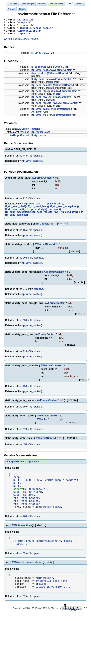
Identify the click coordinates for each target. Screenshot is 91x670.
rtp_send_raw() (69, 215)
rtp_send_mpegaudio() (18, 215)
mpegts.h (24, 23)
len (51, 85)
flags (68, 559)
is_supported (38, 70)
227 (25, 202)
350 (25, 326)
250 (25, 393)
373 (25, 437)
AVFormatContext (62, 73)
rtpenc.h (24, 37)
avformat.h (25, 20)
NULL (16, 494)
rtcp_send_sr (38, 76)
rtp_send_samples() (16, 218)
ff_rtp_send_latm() (38, 210)
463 (25, 533)
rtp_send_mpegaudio (43, 94)
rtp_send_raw (39, 100)
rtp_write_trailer (40, 118)
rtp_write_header (41, 73)
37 (24, 619)
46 (24, 234)
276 (25, 294)
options (35, 132)
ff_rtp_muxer (38, 138)
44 (24, 159)
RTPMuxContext (34, 501)
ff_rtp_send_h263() (16, 210)
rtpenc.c (37, 159)
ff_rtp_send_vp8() (15, 212)
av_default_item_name (51, 602)
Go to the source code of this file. (21, 42)
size (51, 91)
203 (25, 262)
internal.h (25, 27)
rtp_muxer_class (40, 135)
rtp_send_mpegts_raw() (45, 215)
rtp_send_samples (41, 88)
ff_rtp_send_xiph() (37, 212)
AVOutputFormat (19, 138)
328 (25, 358)
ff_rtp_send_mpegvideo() (64, 210)
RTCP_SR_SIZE (40, 56)
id (66, 70)
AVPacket (36, 115)
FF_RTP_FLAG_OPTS (26, 559)
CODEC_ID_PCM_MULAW (27, 505)
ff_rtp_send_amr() (53, 207)
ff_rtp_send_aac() (31, 207)
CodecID (59, 70)
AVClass (24, 135)
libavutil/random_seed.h (34, 30)
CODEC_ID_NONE (23, 508)
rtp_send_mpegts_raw (44, 106)
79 (24, 414)
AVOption (23, 132)
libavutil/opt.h (29, 33)
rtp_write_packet (40, 112)
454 (25, 453)
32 (24, 572)
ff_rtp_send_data (41, 82)
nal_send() (55, 212)
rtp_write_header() (31, 239)
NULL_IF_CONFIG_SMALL (29, 490)
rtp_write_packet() (31, 164)
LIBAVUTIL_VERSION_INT (52, 609)
